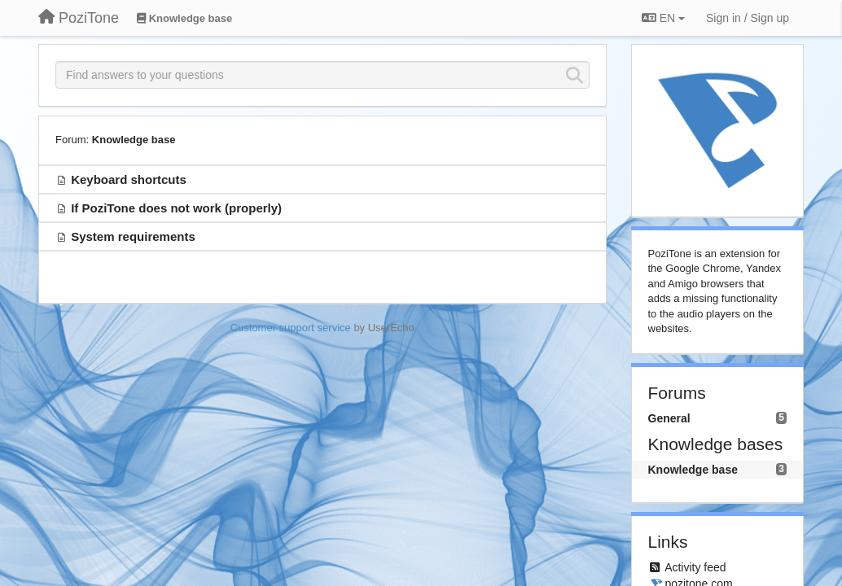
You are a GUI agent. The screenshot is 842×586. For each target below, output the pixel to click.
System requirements (133, 236)
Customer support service (290, 327)
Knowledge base (134, 139)
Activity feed (695, 567)
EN (663, 17)
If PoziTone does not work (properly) (176, 208)
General (669, 418)
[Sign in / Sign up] (747, 18)
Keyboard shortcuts (128, 179)
